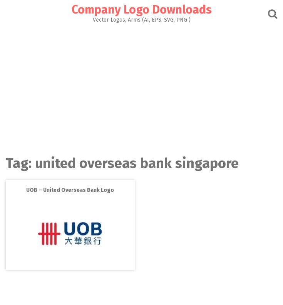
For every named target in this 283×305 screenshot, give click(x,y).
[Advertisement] (141, 87)
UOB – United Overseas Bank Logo (70, 190)
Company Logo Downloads (142, 10)
